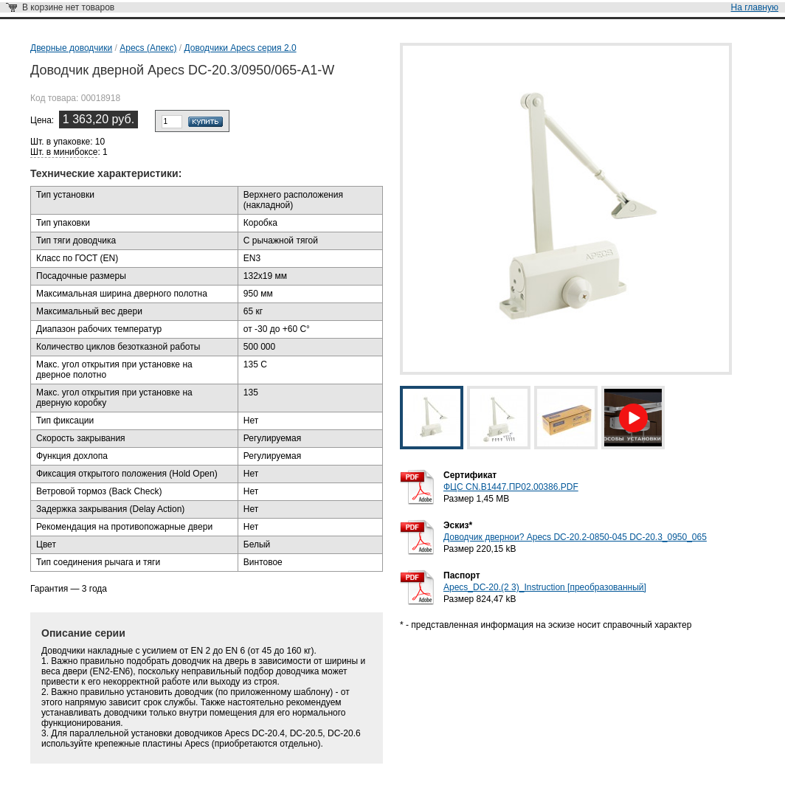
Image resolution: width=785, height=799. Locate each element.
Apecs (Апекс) (148, 48)
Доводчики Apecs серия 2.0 (240, 48)
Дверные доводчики (71, 48)
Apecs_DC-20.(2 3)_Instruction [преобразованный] (544, 587)
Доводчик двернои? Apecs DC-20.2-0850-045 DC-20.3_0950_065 (575, 537)
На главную (754, 7)
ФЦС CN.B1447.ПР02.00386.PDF (510, 487)
